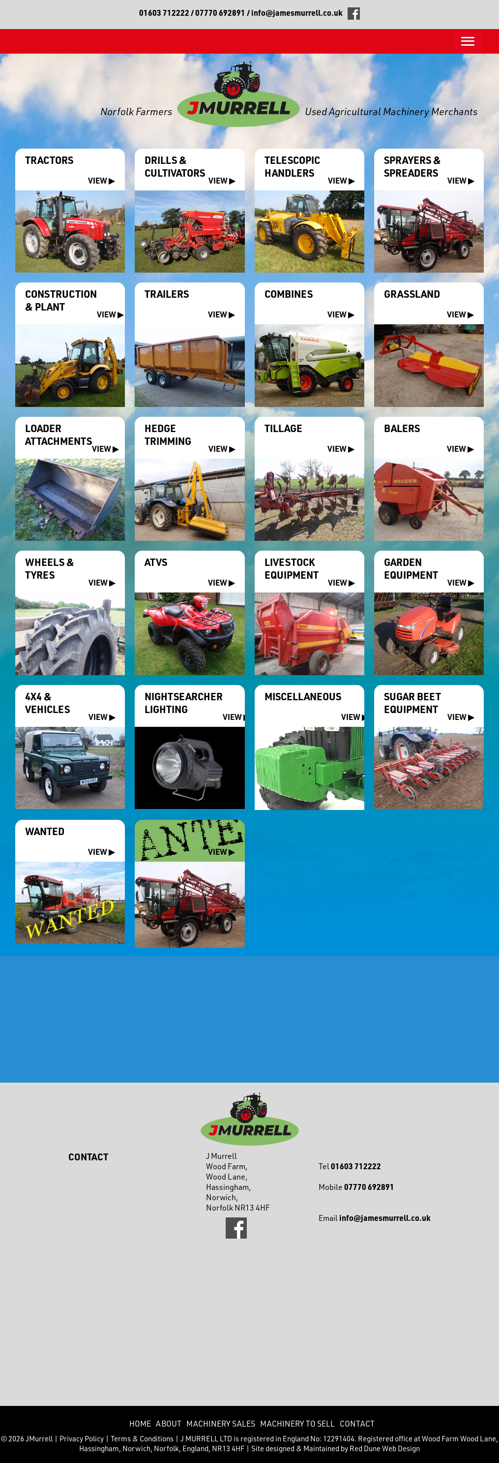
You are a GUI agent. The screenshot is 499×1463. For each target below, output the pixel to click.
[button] (468, 41)
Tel (350, 1166)
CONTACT (357, 1423)
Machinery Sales (220, 1423)
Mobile (356, 1187)
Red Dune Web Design (385, 1448)
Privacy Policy (81, 1438)
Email (375, 1218)
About (168, 1423)
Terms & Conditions (142, 1438)
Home (140, 1423)
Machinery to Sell (297, 1423)
